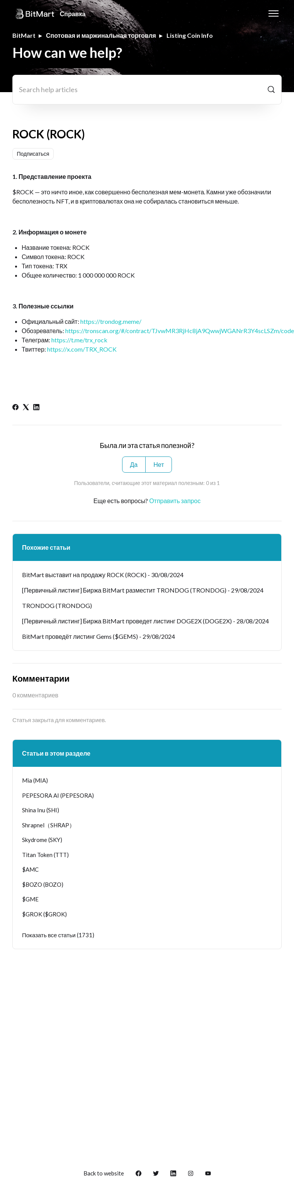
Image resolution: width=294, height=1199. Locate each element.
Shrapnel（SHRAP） (48, 825)
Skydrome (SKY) (42, 839)
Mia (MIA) (35, 780)
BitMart (24, 35)
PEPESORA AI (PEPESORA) (58, 795)
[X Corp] (26, 407)
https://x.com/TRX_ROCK (82, 349)
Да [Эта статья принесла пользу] (134, 464)
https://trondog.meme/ (110, 321)
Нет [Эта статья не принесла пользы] (158, 464)
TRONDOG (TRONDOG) (57, 605)
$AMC (30, 869)
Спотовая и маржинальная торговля (101, 35)
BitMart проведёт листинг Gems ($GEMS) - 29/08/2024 (98, 636)
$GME (30, 899)
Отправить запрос (175, 500)
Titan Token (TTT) (45, 854)
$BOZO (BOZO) (42, 884)
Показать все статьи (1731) (58, 934)
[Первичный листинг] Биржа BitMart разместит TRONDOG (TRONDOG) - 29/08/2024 (142, 590)
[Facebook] (15, 407)
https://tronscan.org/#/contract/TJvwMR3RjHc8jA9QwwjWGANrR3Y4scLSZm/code (179, 330)
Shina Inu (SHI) (40, 810)
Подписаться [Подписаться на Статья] (33, 153)
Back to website (103, 1173)
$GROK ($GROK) (44, 914)
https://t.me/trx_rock (79, 340)
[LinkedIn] (36, 407)
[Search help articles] (147, 89)
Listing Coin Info (190, 35)
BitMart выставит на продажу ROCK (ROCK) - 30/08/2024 (103, 574)
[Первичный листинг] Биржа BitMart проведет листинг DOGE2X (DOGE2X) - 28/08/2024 (145, 621)
